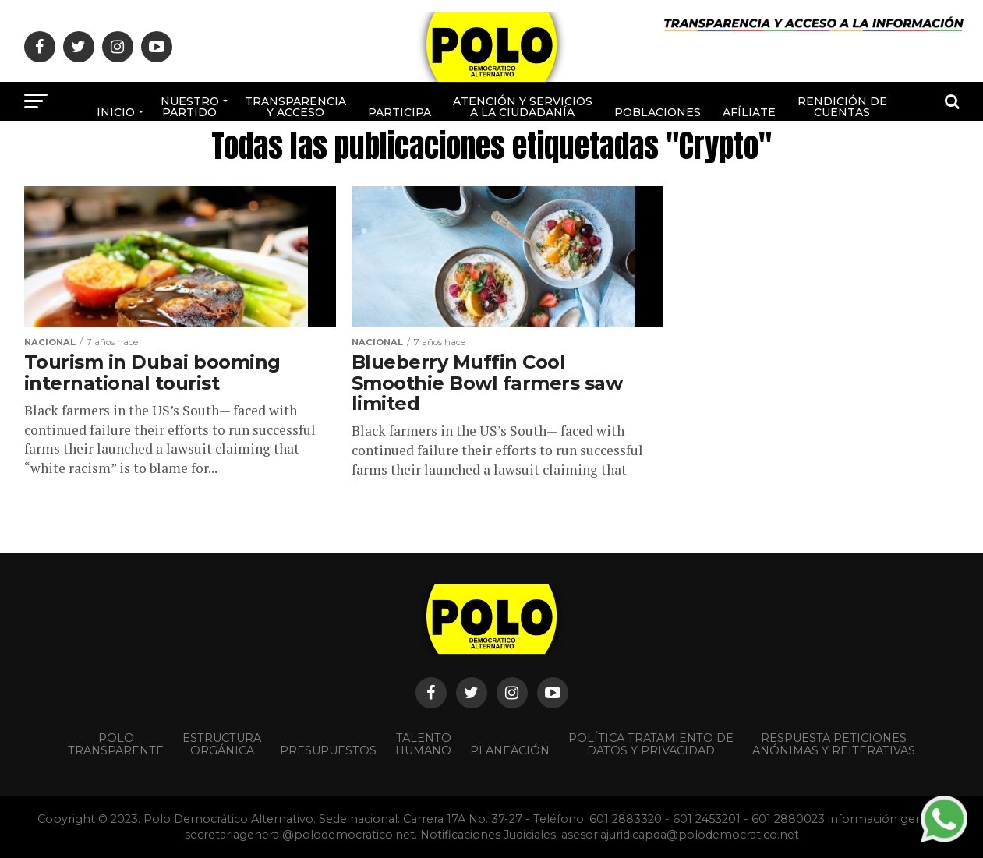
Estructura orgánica (221, 744)
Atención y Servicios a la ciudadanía (522, 106)
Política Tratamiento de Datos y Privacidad (651, 744)
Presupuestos (328, 750)
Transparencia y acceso (295, 106)
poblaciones (657, 112)
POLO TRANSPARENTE (116, 744)
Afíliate (749, 112)
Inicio (116, 112)
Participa (399, 112)
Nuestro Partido (190, 106)
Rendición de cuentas (842, 106)
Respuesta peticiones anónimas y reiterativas (833, 744)
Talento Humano (423, 744)
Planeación (510, 750)
